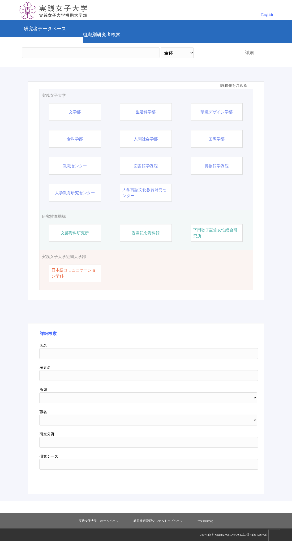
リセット (236, 480)
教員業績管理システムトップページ (158, 521)
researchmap (205, 521)
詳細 (249, 52)
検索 (214, 52)
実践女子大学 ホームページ (99, 521)
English (267, 15)
